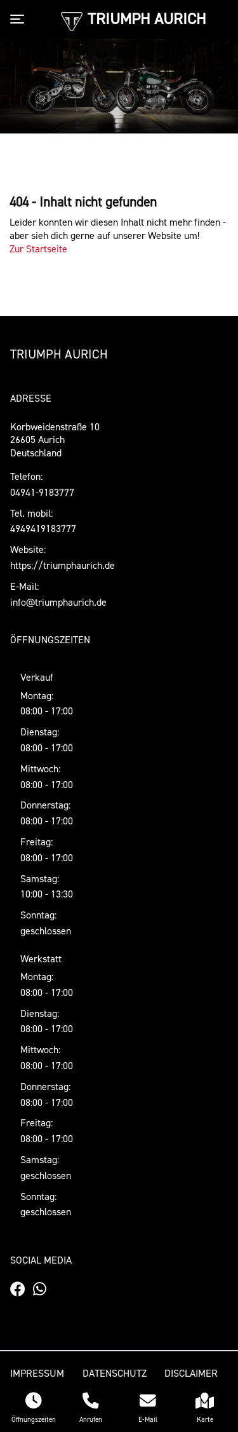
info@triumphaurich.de (58, 602)
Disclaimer (191, 1373)
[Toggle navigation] (19, 19)
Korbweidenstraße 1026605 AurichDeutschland (55, 440)
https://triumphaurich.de (62, 565)
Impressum (37, 1373)
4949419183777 (43, 528)
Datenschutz (115, 1373)
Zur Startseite (38, 248)
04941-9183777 (42, 492)
